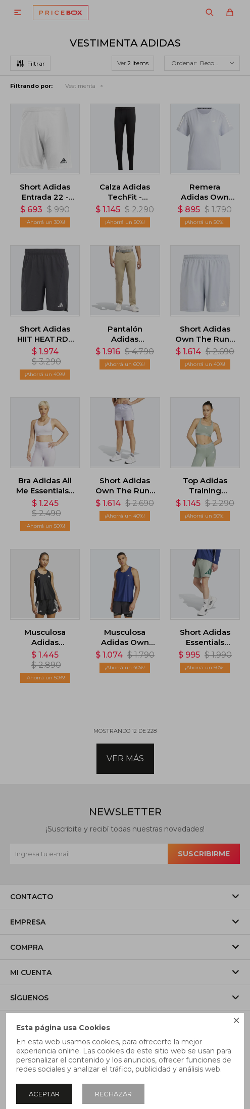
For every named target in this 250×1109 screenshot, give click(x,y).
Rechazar (113, 1094)
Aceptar (44, 1094)
